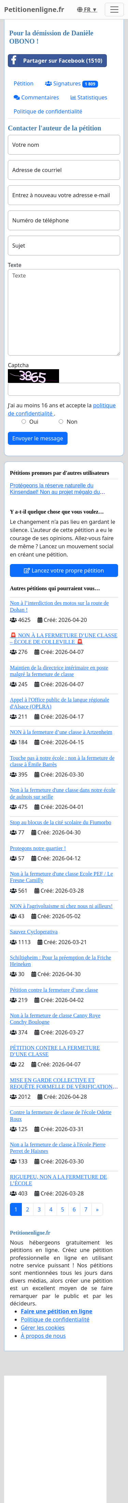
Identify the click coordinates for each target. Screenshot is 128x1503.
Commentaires (36, 97)
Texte (15, 265)
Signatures (71, 84)
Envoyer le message (37, 438)
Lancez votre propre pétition (64, 570)
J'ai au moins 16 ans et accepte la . (62, 409)
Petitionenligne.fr (34, 9)
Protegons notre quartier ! (38, 848)
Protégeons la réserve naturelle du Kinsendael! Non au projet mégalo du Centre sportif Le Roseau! (55, 492)
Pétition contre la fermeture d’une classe (54, 990)
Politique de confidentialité (48, 111)
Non (72, 421)
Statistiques (89, 97)
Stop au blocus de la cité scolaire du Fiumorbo (60, 822)
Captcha (18, 365)
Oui (34, 421)
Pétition (23, 83)
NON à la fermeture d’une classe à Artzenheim (61, 732)
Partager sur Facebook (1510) (55, 60)
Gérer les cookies (43, 1327)
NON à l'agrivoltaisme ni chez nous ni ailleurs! (61, 906)
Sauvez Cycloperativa (34, 932)
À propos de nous (43, 1336)
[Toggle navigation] (114, 9)
